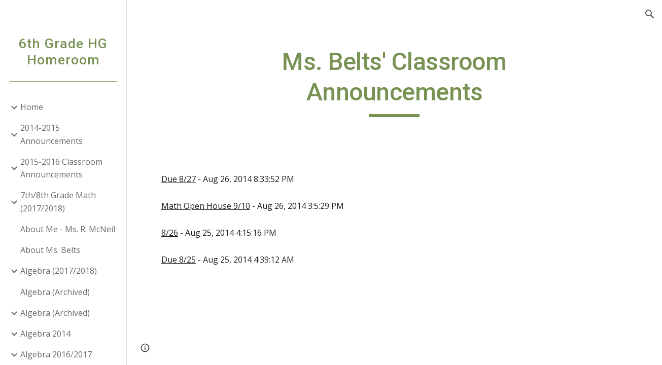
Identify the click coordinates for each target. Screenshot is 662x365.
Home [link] (31, 107)
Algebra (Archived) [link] (55, 292)
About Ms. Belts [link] (50, 250)
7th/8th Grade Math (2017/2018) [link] (58, 201)
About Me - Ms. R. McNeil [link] (67, 229)
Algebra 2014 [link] (45, 333)
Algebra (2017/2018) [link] (58, 270)
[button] (650, 14)
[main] (394, 82)
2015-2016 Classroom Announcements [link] (61, 168)
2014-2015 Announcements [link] (51, 134)
